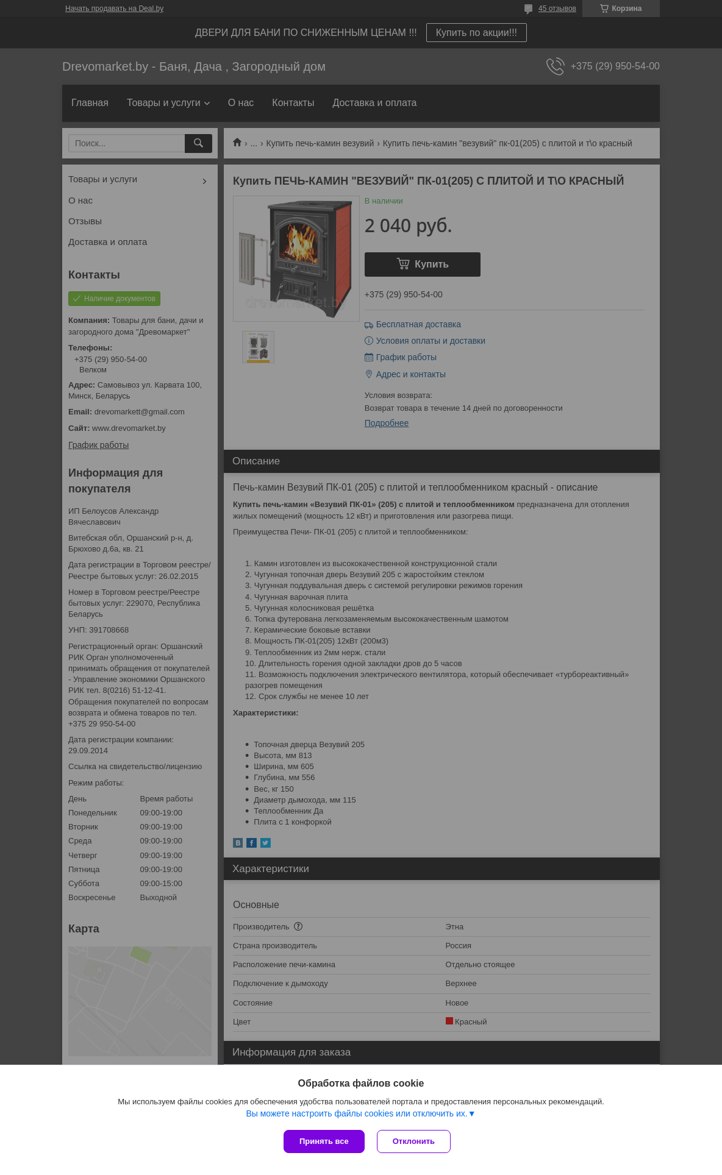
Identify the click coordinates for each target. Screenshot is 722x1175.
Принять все (324, 1141)
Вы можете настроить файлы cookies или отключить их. (356, 1113)
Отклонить (414, 1141)
